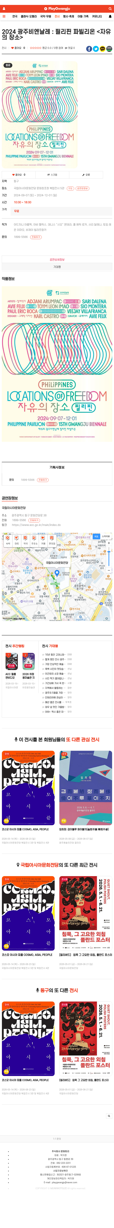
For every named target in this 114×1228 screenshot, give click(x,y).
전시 (57, 16)
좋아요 (18, 48)
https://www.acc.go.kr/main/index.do (36, 525)
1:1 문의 (57, 1139)
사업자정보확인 (60, 1171)
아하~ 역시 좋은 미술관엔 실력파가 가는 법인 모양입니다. (71, 712)
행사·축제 (68, 16)
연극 (14, 16)
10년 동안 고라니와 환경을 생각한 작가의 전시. (66, 654)
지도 (70, 188)
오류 (86, 175)
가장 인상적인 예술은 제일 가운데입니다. (63, 664)
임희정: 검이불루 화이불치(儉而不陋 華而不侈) (84, 829)
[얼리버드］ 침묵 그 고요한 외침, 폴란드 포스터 (85, 955)
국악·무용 (45, 16)
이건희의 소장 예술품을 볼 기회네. (60, 673)
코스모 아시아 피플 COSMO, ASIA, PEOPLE (25, 829)
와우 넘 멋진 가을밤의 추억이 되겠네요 (62, 707)
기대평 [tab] (57, 267)
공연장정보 (82, 188)
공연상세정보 (57, 259)
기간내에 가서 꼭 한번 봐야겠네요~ (60, 683)
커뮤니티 (97, 16)
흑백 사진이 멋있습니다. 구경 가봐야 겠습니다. (66, 669)
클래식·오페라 (29, 16)
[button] (109, 1116)
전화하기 (36, 237)
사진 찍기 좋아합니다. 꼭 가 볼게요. (61, 678)
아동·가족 (83, 16)
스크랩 (52, 175)
